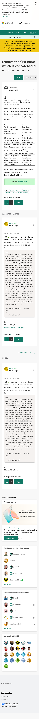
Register (10, 32)
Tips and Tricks (9, 192)
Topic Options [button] (29, 77)
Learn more (6, 16)
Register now (26, 50)
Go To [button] (32, 33)
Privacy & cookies (6, 699)
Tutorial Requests (23, 192)
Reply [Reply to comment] (18, 342)
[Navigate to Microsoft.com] (7, 23)
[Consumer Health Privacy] (19, 713)
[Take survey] (11, 544)
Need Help (26, 190)
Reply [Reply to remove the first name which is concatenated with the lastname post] (18, 202)
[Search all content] (22, 37)
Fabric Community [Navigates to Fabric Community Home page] (23, 23)
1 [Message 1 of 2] (10, 197)
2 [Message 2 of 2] (10, 337)
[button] (18, 77)
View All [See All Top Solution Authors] (7, 590)
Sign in (18, 32)
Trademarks (4, 706)
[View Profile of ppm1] (11, 223)
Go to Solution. (22, 182)
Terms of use (5, 702)
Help (25, 32)
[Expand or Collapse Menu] (3, 28)
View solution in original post (14, 331)
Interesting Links (15, 190)
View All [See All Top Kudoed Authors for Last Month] (7, 634)
